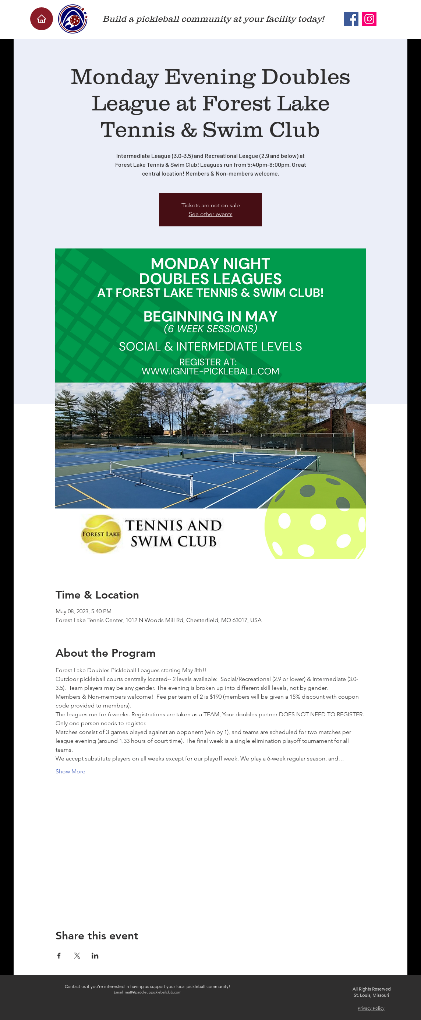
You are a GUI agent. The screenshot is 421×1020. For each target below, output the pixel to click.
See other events (211, 214)
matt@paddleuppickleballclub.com (153, 992)
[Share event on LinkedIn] (95, 956)
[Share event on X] (77, 956)
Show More (70, 771)
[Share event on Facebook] (59, 956)
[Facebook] (351, 19)
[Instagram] (369, 19)
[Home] (41, 18)
